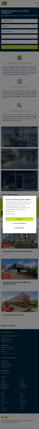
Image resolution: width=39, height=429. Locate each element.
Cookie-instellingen (19, 227)
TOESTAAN (19, 219)
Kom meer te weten (10, 213)
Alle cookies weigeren (19, 223)
